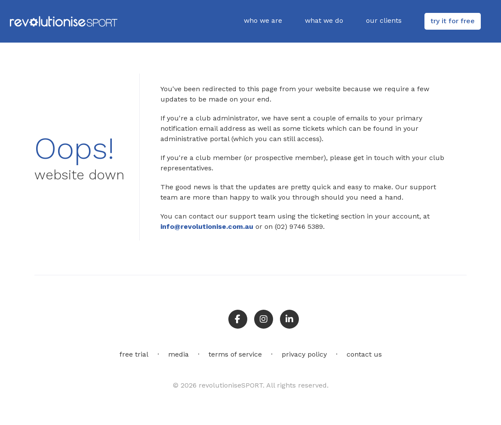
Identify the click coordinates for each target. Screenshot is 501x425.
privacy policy (304, 354)
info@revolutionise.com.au (206, 226)
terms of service (235, 354)
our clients (384, 20)
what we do (324, 20)
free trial (134, 354)
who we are (263, 20)
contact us (364, 354)
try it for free (452, 21)
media (178, 354)
